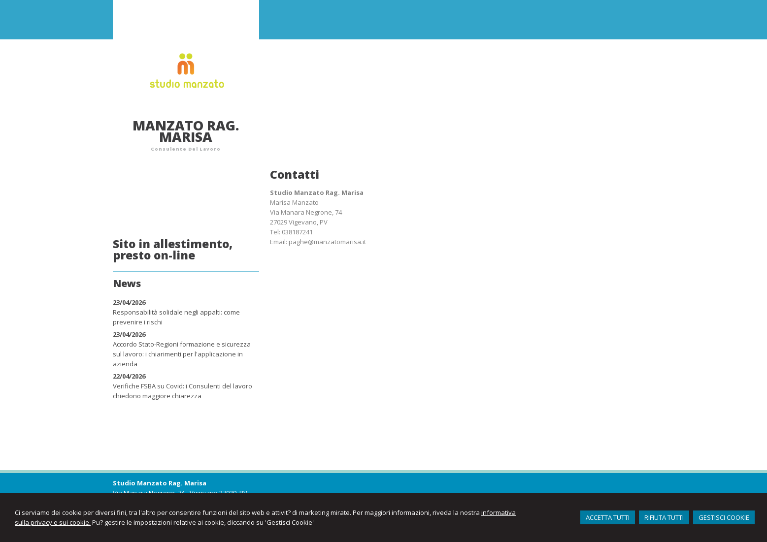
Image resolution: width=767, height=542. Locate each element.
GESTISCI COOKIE (724, 517)
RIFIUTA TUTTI (664, 517)
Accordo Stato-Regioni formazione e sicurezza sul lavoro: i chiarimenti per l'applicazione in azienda (182, 354)
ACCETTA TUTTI (608, 517)
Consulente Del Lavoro (186, 149)
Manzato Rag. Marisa (186, 131)
